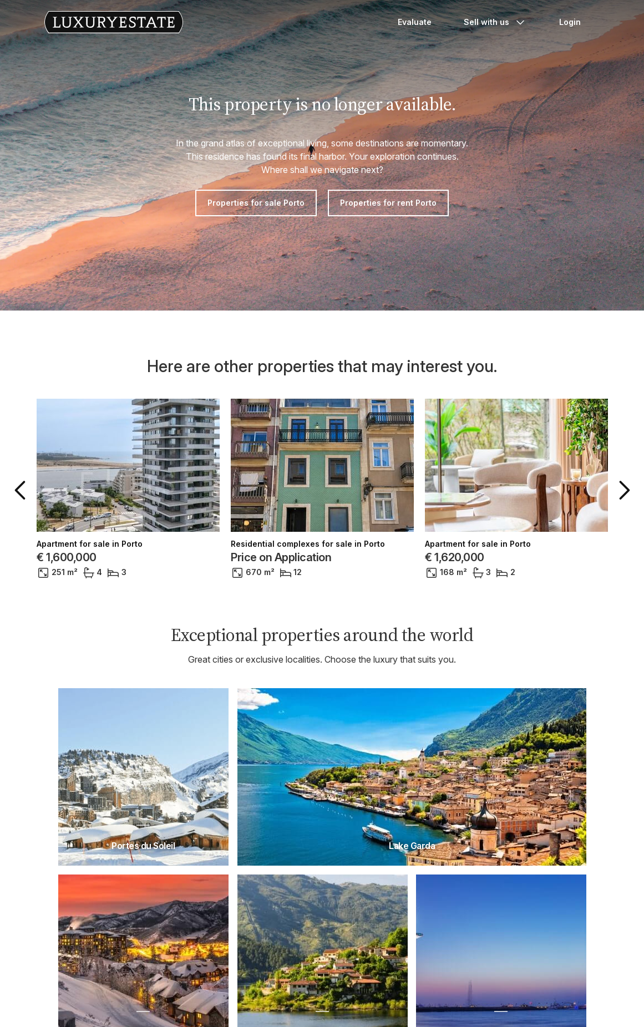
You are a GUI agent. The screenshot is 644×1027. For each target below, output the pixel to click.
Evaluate (415, 22)
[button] (22, 490)
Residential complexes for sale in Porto (308, 544)
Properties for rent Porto (388, 202)
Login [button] (570, 22)
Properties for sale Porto (256, 202)
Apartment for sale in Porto (90, 544)
